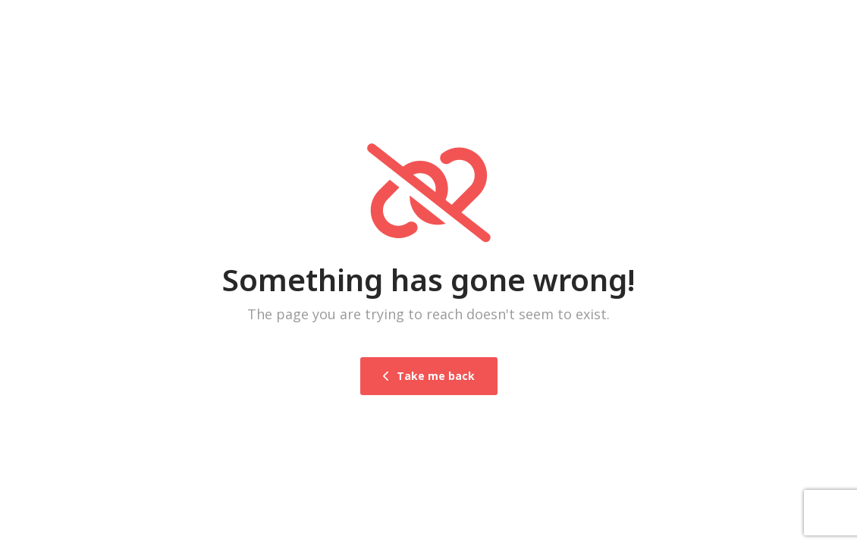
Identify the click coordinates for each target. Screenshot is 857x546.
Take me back (429, 376)
